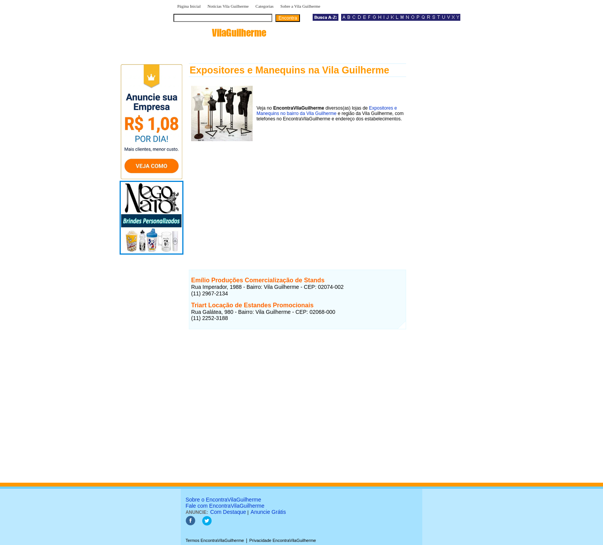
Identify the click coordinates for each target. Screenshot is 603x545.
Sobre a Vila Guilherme (300, 6)
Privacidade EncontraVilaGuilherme (282, 540)
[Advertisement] (297, 197)
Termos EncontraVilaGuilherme (214, 540)
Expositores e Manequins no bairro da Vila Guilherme (327, 110)
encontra (221, 33)
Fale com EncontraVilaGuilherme (224, 506)
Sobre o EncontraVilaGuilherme (223, 500)
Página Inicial (189, 6)
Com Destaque (228, 512)
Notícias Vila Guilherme (227, 6)
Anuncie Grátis (268, 512)
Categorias (264, 6)
